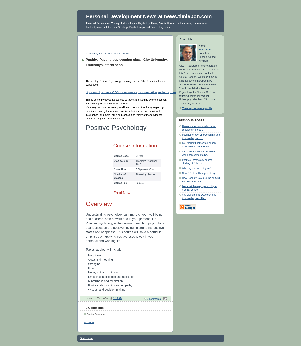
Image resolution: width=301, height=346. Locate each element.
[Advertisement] (125, 43)
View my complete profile (197, 108)
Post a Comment (96, 314)
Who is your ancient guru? (196, 168)
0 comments (154, 299)
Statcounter (87, 338)
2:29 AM (117, 298)
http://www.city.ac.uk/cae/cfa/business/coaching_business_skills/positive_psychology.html (135, 92)
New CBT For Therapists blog (198, 173)
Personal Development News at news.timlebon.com (149, 16)
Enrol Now (121, 193)
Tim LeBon (205, 49)
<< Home (89, 322)
